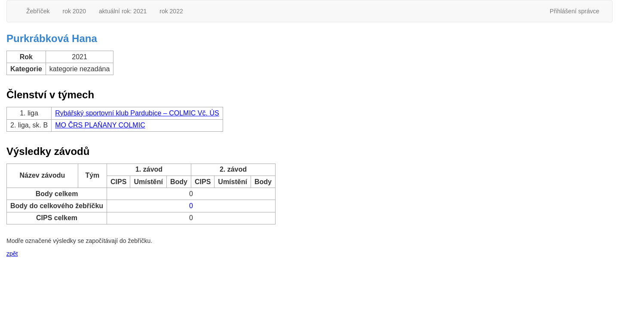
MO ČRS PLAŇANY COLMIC (100, 125)
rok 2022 (171, 11)
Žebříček (37, 11)
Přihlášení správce (574, 11)
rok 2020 (74, 11)
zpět (12, 253)
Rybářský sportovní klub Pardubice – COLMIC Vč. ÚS (137, 113)
